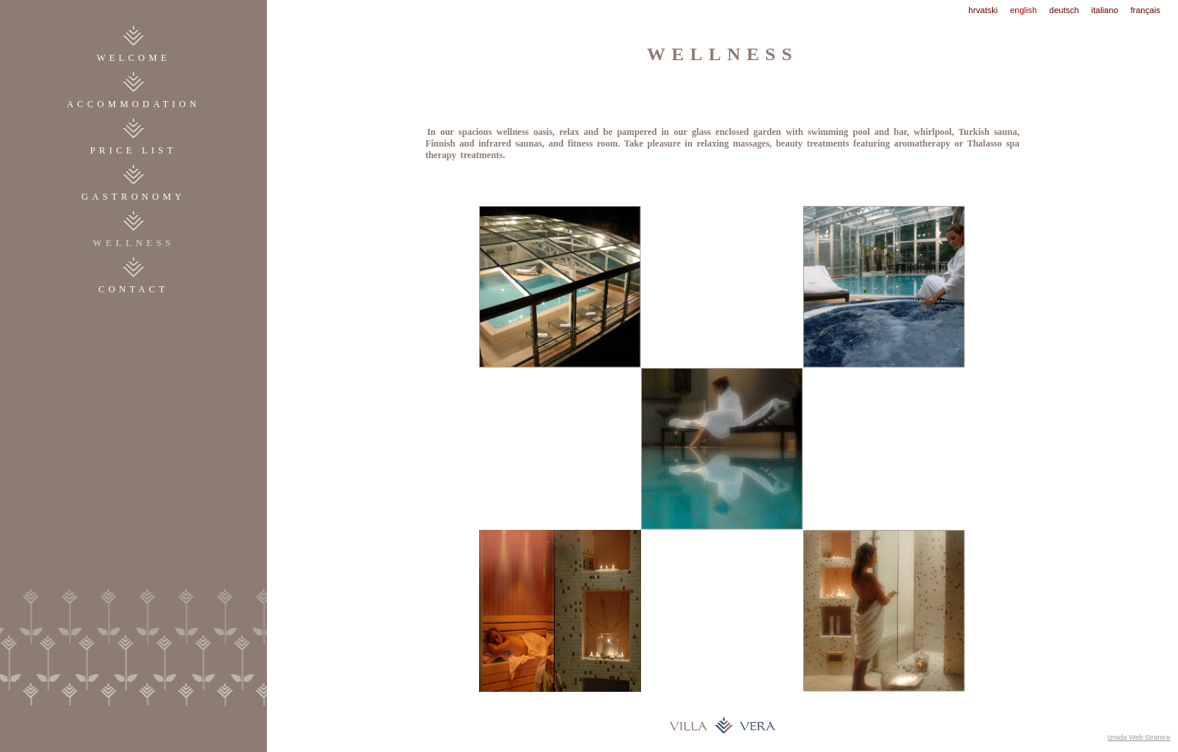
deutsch (1064, 10)
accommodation (133, 104)
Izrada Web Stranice (1139, 737)
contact (134, 289)
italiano (1105, 10)
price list (133, 150)
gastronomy (134, 196)
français (1145, 10)
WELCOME (133, 57)
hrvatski (982, 10)
